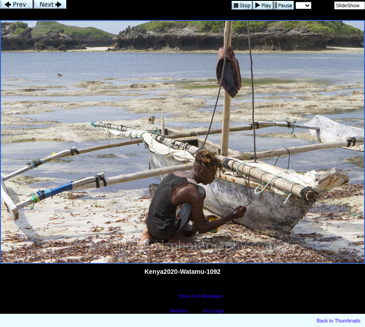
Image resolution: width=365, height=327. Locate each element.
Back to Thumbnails (338, 320)
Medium (178, 310)
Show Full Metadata (200, 296)
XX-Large (213, 310)
